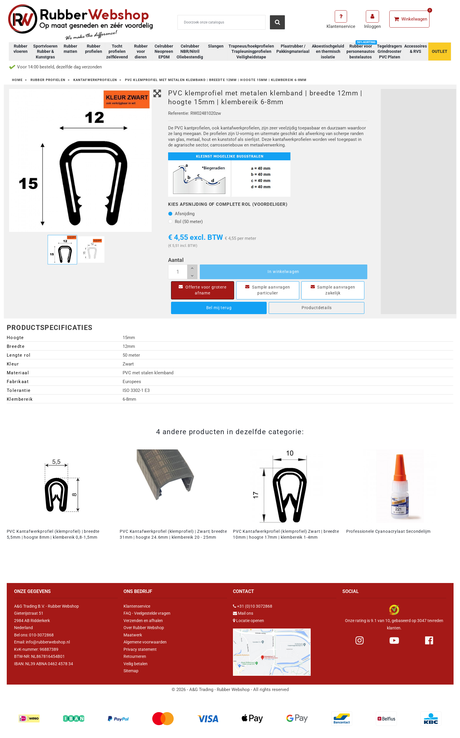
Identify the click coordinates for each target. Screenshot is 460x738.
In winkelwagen (283, 271)
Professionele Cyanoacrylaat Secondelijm (388, 531)
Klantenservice (137, 606)
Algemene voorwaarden (145, 642)
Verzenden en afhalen (143, 620)
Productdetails (317, 307)
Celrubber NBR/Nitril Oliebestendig (190, 51)
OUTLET (439, 51)
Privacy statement (140, 649)
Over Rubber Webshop (144, 627)
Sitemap (131, 670)
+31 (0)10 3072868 (254, 606)
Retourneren (135, 656)
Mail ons (245, 613)
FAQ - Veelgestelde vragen (147, 613)
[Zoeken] (221, 22)
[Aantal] (182, 271)
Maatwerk (133, 635)
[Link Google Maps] (272, 649)
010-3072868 (41, 635)
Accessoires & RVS (415, 49)
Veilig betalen (136, 663)
